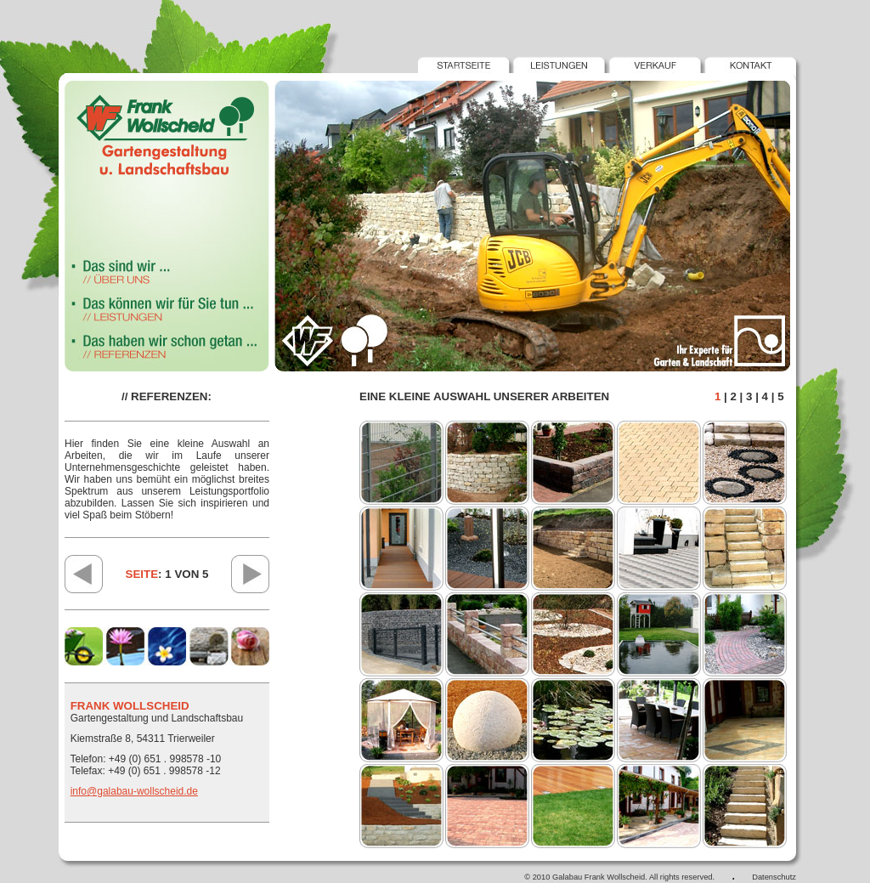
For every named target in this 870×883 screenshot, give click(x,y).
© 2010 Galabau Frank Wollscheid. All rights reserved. (619, 877)
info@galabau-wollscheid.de (134, 791)
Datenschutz (774, 877)
